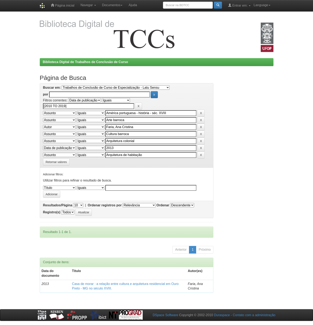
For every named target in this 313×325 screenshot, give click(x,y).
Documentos (112, 5)
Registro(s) (51, 212)
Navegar (88, 5)
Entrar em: (239, 5)
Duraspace (222, 315)
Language (262, 5)
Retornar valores (56, 162)
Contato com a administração (254, 315)
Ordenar (162, 205)
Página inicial (62, 5)
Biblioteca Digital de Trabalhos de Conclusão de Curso (85, 62)
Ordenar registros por (105, 205)
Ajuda (133, 5)
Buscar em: (52, 87)
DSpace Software (165, 315)
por (45, 94)
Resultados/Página (57, 205)
